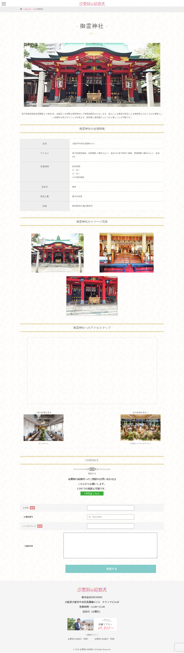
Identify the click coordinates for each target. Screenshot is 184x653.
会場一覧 (27, 9)
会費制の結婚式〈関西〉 (79, 639)
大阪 (35, 9)
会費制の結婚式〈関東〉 (105, 639)
